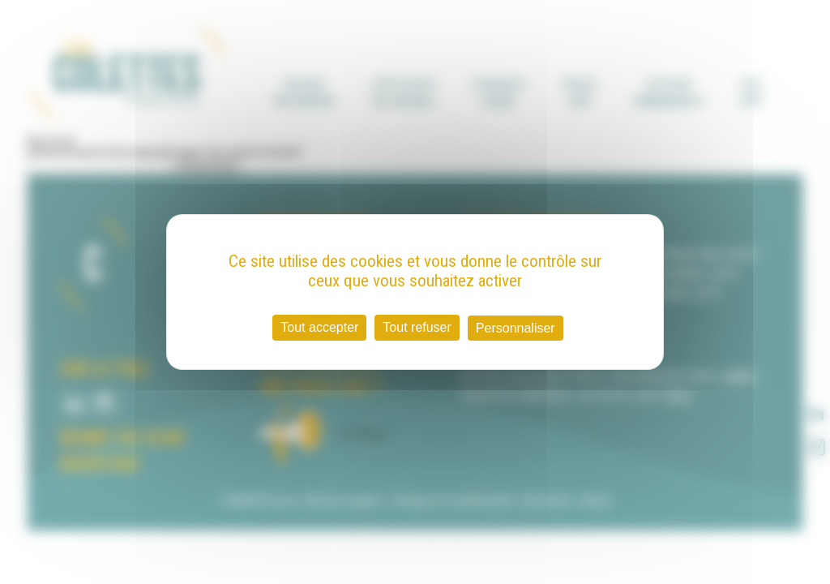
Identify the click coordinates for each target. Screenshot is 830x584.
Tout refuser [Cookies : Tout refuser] (417, 327)
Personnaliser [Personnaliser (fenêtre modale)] (515, 328)
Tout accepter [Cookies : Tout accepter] (319, 327)
